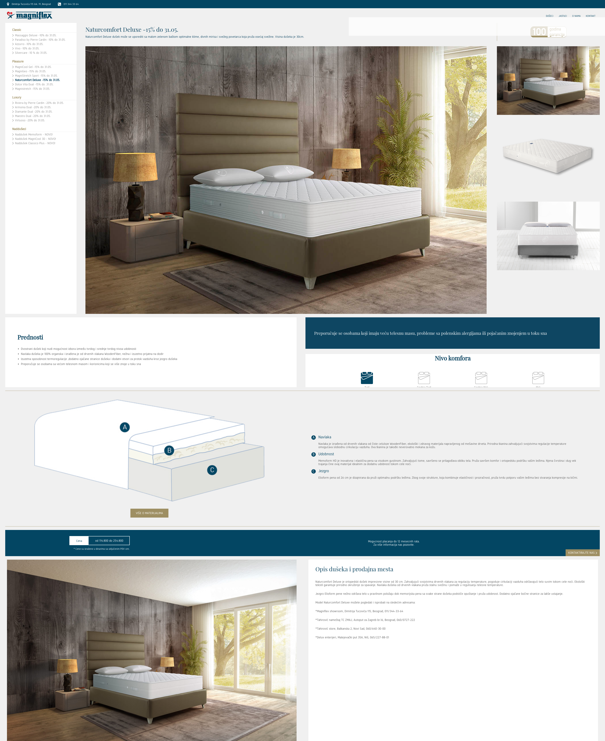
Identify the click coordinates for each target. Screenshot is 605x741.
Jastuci (563, 15)
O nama (576, 15)
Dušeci (549, 15)
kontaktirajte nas (581, 552)
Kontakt (590, 15)
